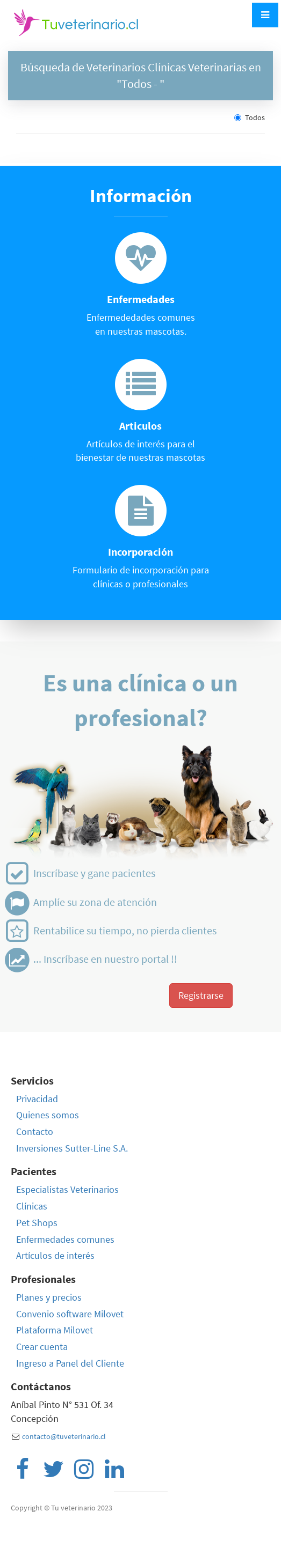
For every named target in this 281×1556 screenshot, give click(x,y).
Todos (249, 117)
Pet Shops (36, 1222)
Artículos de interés (55, 1255)
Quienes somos (47, 1115)
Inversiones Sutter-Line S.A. (72, 1148)
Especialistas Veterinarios (67, 1189)
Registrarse (201, 995)
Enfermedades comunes (65, 1239)
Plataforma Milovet (54, 1330)
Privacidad (37, 1099)
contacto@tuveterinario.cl (64, 1436)
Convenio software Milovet (70, 1314)
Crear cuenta (42, 1346)
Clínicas (31, 1206)
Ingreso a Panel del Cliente (70, 1363)
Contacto (34, 1131)
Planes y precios (49, 1297)
